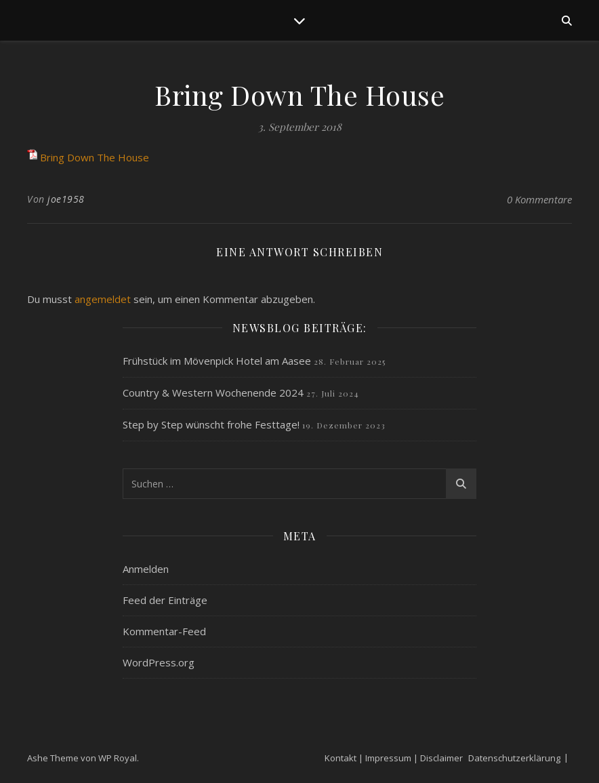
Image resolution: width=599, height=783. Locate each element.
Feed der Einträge (165, 600)
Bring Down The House (94, 157)
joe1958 (66, 199)
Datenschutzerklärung (514, 758)
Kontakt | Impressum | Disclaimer (394, 758)
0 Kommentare (539, 199)
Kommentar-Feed (164, 631)
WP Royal (117, 758)
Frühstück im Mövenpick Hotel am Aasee (217, 360)
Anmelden (146, 569)
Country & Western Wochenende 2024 (213, 392)
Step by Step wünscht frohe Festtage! (211, 424)
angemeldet (103, 299)
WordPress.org (158, 662)
